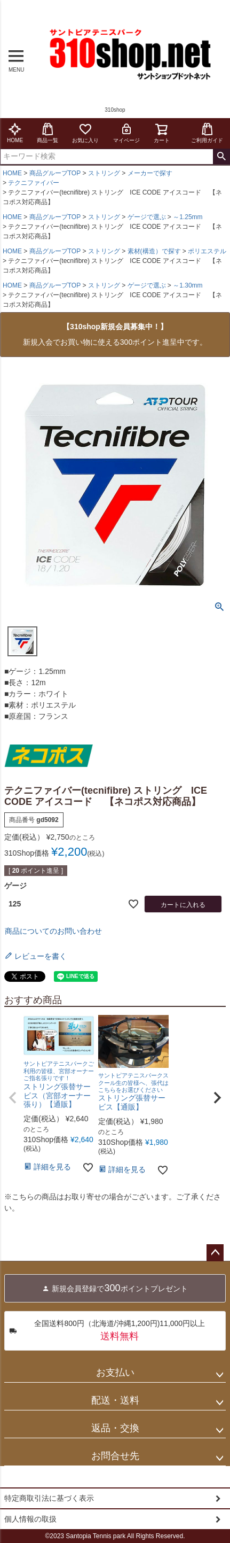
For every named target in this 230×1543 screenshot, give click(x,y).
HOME (15, 132)
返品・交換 (115, 1428)
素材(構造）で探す (154, 251)
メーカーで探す (150, 173)
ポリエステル (207, 251)
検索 (221, 156)
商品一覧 (47, 132)
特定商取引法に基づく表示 (49, 1498)
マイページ (126, 132)
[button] (12, 1098)
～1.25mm (187, 217)
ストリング (104, 173)
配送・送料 (115, 1400)
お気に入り (85, 132)
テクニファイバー (33, 183)
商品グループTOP (55, 173)
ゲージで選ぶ (147, 217)
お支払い (115, 1372)
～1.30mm (187, 285)
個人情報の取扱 (30, 1519)
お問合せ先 (115, 1456)
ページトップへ (215, 1252)
